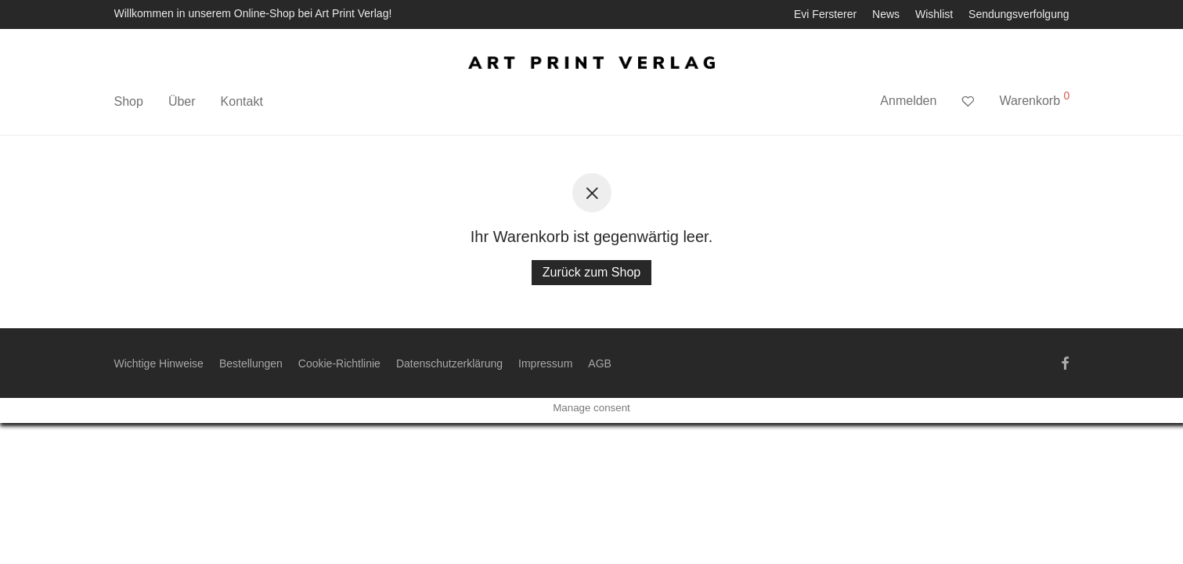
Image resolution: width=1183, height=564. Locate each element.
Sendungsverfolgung (1018, 14)
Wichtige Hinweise (159, 363)
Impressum (545, 363)
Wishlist (934, 14)
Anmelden (908, 100)
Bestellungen (251, 363)
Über (182, 101)
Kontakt (242, 101)
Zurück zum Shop (591, 272)
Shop (128, 101)
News (886, 14)
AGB (599, 363)
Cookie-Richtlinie (339, 363)
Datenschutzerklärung (449, 363)
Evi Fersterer (825, 14)
